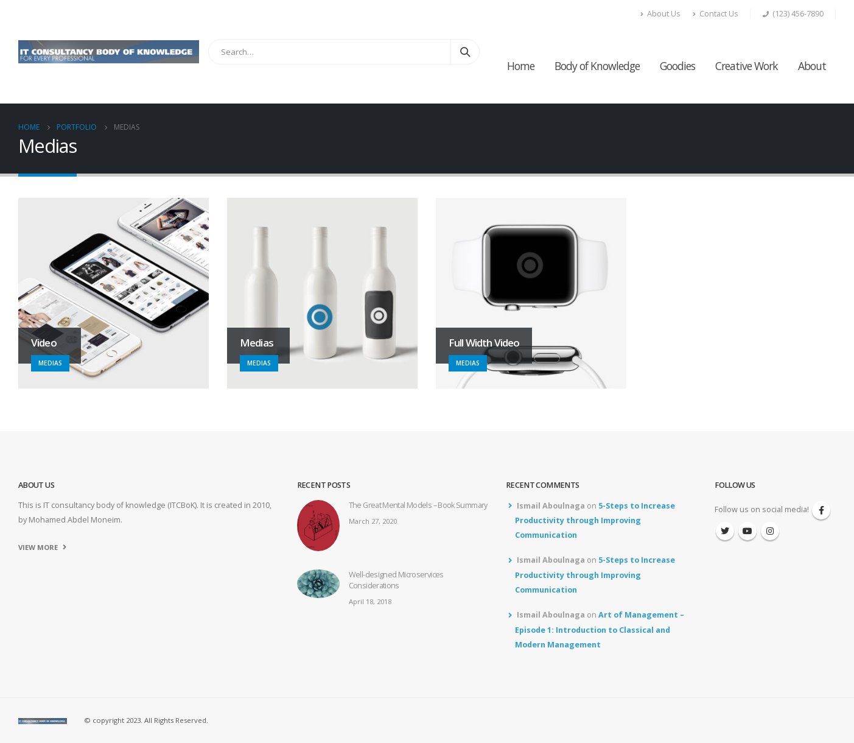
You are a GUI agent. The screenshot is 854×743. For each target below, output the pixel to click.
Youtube (747, 531)
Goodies (677, 65)
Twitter (725, 531)
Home (520, 65)
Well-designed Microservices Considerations (396, 580)
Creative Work (746, 65)
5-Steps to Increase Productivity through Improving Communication (595, 521)
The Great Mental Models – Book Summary (418, 505)
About (812, 65)
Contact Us (715, 14)
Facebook (821, 510)
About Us (660, 14)
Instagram (770, 531)
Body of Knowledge (597, 65)
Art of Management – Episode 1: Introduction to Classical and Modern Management (599, 630)
